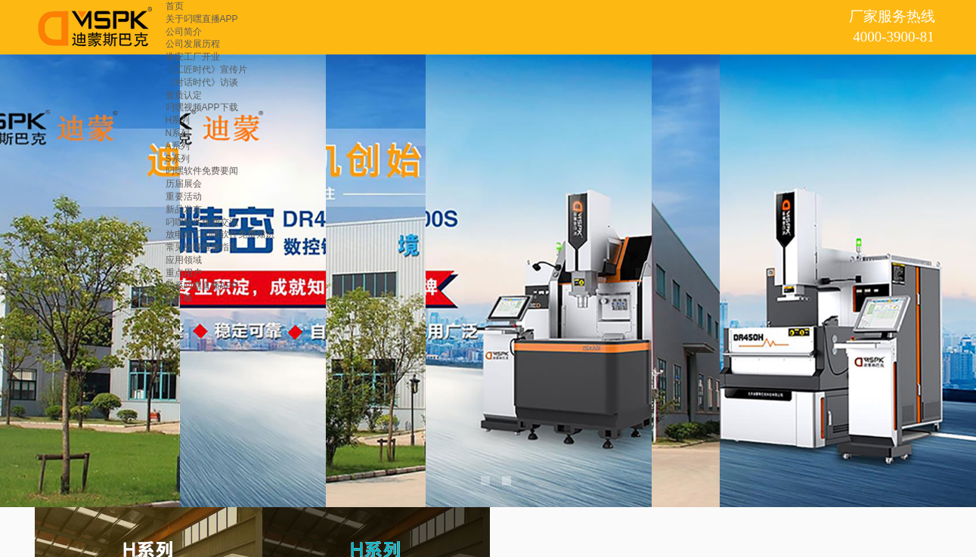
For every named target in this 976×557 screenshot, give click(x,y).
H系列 (178, 120)
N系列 (178, 133)
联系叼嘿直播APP (202, 285)
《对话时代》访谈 (202, 82)
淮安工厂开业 (193, 56)
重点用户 (184, 273)
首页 (175, 6)
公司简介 (184, 31)
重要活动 (184, 196)
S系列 (178, 158)
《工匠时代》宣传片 (206, 69)
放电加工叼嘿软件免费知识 (220, 234)
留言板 (179, 297)
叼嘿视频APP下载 (202, 107)
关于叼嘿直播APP (202, 19)
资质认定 (184, 95)
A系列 (178, 146)
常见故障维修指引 (202, 247)
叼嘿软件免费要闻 (202, 171)
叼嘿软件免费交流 (202, 222)
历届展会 (184, 183)
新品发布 (184, 209)
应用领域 (184, 260)
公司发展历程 (193, 44)
